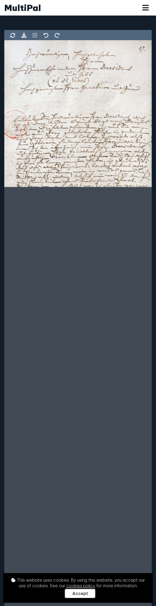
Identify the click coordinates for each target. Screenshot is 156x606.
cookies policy (80, 585)
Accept (80, 593)
